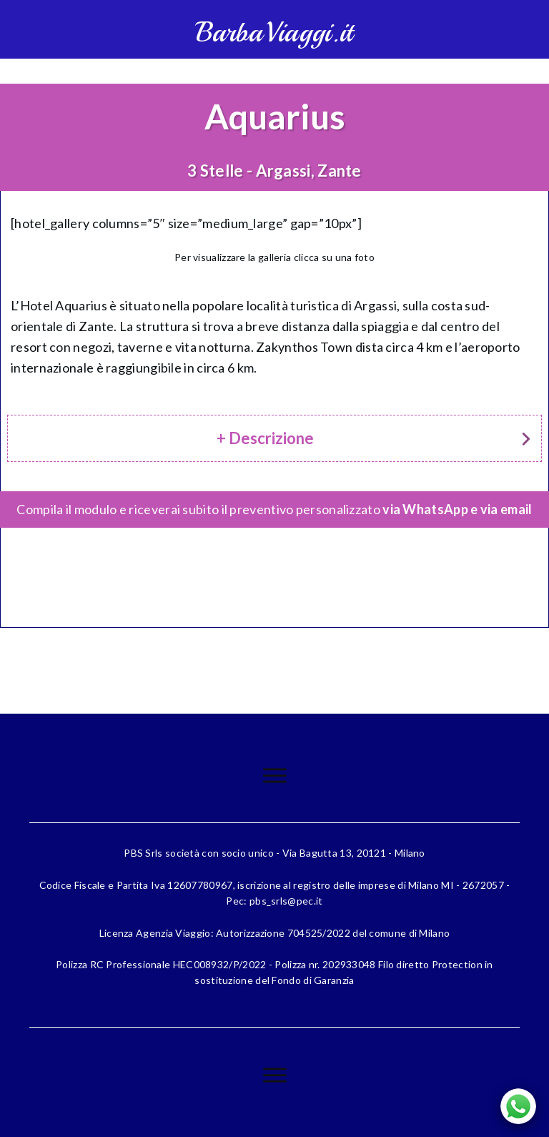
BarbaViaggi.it (274, 32)
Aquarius (274, 116)
